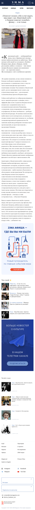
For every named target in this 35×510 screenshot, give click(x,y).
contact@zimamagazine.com (11, 495)
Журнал (3, 449)
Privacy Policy (21, 459)
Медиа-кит (4, 459)
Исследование (22, 449)
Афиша (3, 452)
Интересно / (13, 293)
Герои (17, 13)
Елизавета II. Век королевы (22, 411)
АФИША (13, 8)
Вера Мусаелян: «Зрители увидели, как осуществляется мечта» (22, 383)
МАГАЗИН (30, 8)
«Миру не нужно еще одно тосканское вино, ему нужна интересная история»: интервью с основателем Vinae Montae (21, 399)
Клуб (2, 443)
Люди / (12, 312)
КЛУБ (21, 8)
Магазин (3, 446)
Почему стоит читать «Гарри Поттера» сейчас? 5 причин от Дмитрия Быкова (19, 295)
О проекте (20, 446)
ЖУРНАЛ (5, 8)
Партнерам (21, 443)
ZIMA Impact (21, 452)
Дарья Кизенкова (21, 26)
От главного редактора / (16, 302)
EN (29, 2)
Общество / (13, 283)
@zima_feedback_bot (9, 497)
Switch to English (6, 462)
